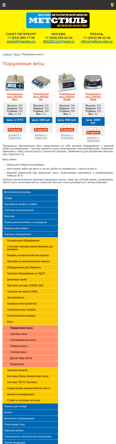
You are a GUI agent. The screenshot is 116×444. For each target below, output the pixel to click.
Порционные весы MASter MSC (15, 95)
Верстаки (9, 216)
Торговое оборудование (17, 234)
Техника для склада (15, 406)
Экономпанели (15, 297)
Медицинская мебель (16, 228)
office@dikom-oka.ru (97, 41)
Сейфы (8, 198)
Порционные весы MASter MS (41, 95)
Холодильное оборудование (23, 240)
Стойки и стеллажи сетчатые (23, 400)
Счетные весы (18, 352)
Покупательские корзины (21, 315)
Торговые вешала (17, 370)
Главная (7, 54)
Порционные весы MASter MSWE (67, 95)
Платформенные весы (23, 340)
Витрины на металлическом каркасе (28, 255)
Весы (17, 54)
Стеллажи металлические (19, 210)
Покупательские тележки (21, 309)
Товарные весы (19, 346)
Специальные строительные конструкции (27, 436)
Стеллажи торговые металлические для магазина (30, 248)
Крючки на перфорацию (20, 394)
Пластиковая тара (14, 424)
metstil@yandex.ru (21, 41)
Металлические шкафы (17, 192)
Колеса (8, 412)
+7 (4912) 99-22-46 (97, 37)
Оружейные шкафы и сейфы (20, 204)
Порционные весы (21, 328)
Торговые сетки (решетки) (22, 303)
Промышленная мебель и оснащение (25, 222)
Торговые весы (18, 334)
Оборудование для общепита (24, 267)
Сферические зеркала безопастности (28, 388)
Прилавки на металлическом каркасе (28, 261)
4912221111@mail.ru (58, 41)
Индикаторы (17, 364)
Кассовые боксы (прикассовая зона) (27, 376)
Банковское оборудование (19, 418)
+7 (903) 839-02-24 (58, 37)
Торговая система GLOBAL (22, 291)
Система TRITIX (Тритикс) (22, 382)
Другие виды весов (21, 358)
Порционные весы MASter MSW (93, 95)
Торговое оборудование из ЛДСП (26, 273)
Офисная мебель (14, 430)
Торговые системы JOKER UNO (25, 285)
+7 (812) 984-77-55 (21, 37)
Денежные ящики (17, 279)
